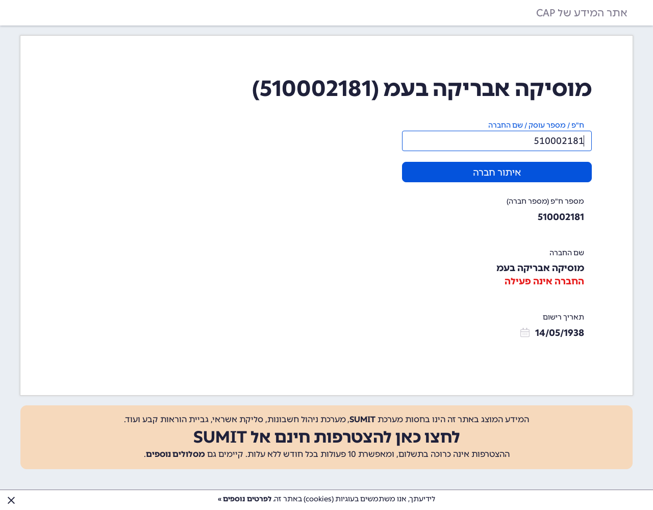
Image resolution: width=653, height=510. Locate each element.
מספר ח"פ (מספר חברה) (545, 201)
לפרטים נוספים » (244, 499)
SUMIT (362, 419)
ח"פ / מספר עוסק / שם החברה (536, 125)
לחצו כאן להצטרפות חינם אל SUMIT (326, 437)
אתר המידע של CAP (581, 13)
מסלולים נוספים (175, 454)
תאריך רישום (563, 317)
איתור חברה (497, 172)
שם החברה (566, 253)
